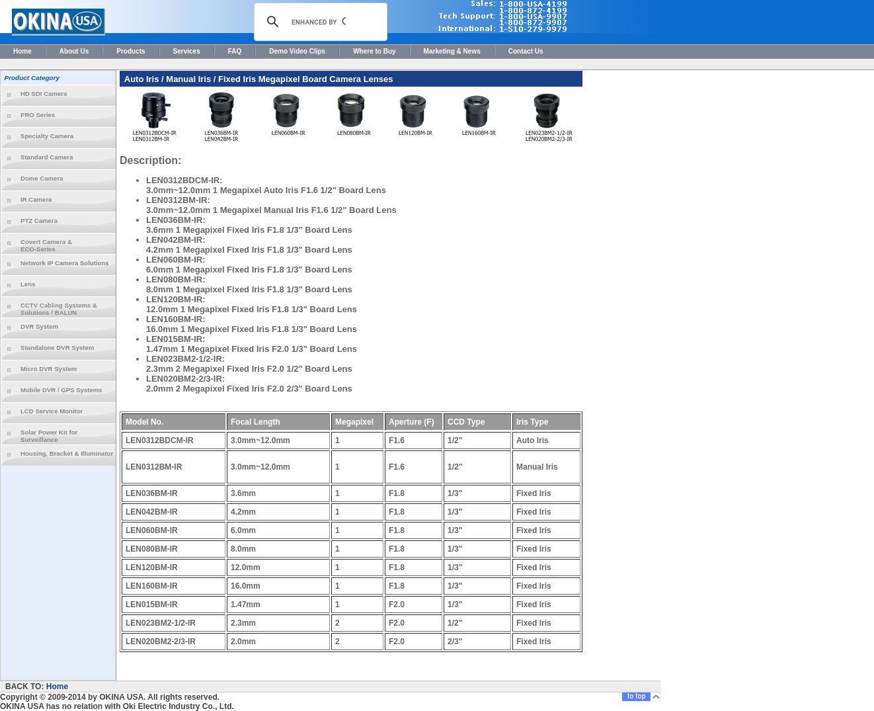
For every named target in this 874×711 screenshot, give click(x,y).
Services (186, 51)
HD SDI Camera (43, 93)
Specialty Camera (46, 136)
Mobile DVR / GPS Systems (61, 390)
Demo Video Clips (297, 51)
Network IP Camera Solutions (64, 263)
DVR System (39, 326)
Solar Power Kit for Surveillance (48, 436)
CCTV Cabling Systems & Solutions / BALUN (58, 309)
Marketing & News (452, 51)
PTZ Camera (39, 220)
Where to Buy (374, 51)
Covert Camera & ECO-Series (46, 245)
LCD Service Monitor (51, 411)
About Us (74, 51)
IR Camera (36, 199)
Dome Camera (41, 178)
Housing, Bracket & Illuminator (66, 453)
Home (22, 51)
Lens (27, 284)
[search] (319, 22)
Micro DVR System (48, 368)
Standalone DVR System (57, 347)
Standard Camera (46, 157)
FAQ (235, 51)
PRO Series (37, 114)
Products (130, 51)
